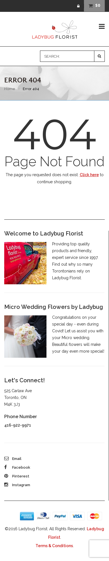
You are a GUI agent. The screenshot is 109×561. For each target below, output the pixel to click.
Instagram (17, 485)
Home (9, 89)
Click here (89, 175)
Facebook (17, 467)
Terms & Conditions (54, 545)
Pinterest (16, 476)
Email (12, 459)
